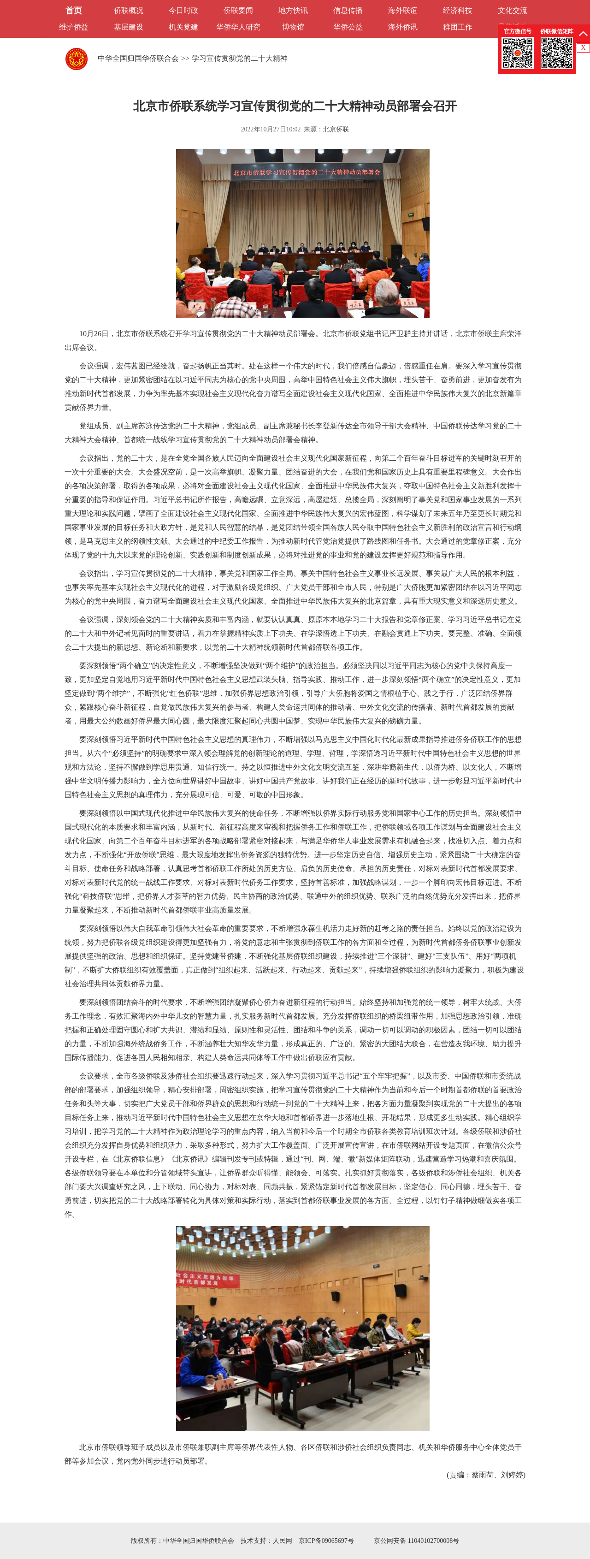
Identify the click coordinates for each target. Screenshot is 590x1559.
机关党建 (183, 27)
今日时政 (183, 10)
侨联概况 (128, 10)
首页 (73, 10)
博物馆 (293, 27)
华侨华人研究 (238, 27)
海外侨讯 (403, 27)
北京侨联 (336, 129)
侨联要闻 (238, 10)
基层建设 (128, 27)
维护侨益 (73, 27)
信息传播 (348, 10)
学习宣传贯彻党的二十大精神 (240, 58)
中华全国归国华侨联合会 (138, 58)
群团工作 (457, 27)
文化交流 (512, 10)
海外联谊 (403, 10)
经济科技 (457, 10)
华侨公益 (348, 27)
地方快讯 (293, 10)
